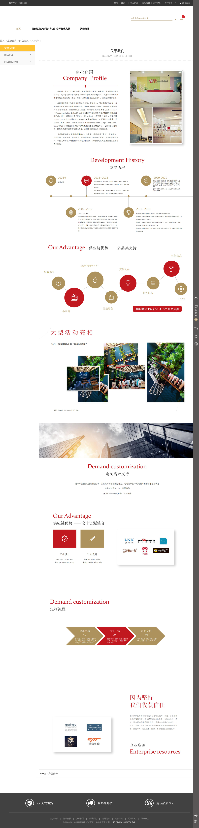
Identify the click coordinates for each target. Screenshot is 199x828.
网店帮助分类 (11, 61)
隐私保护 (67, 818)
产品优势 (53, 773)
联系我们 (146, 3)
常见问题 (134, 3)
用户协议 (145, 818)
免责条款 (54, 818)
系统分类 (12, 40)
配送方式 (132, 818)
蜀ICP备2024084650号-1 (124, 822)
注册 (123, 3)
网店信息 (24, 40)
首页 (18, 29)
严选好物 (84, 29)
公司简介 (106, 818)
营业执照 (80, 818)
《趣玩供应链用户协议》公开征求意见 (50, 29)
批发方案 (119, 818)
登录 (116, 3)
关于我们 (157, 3)
